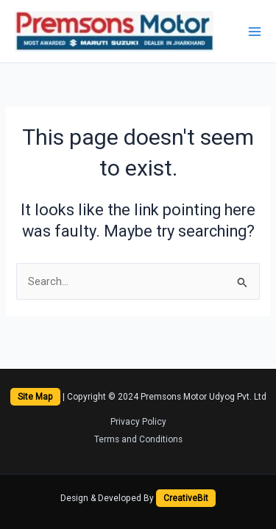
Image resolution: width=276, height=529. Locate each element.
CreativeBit (185, 498)
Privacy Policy (138, 422)
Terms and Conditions (138, 439)
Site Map (35, 397)
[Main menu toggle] (254, 31)
